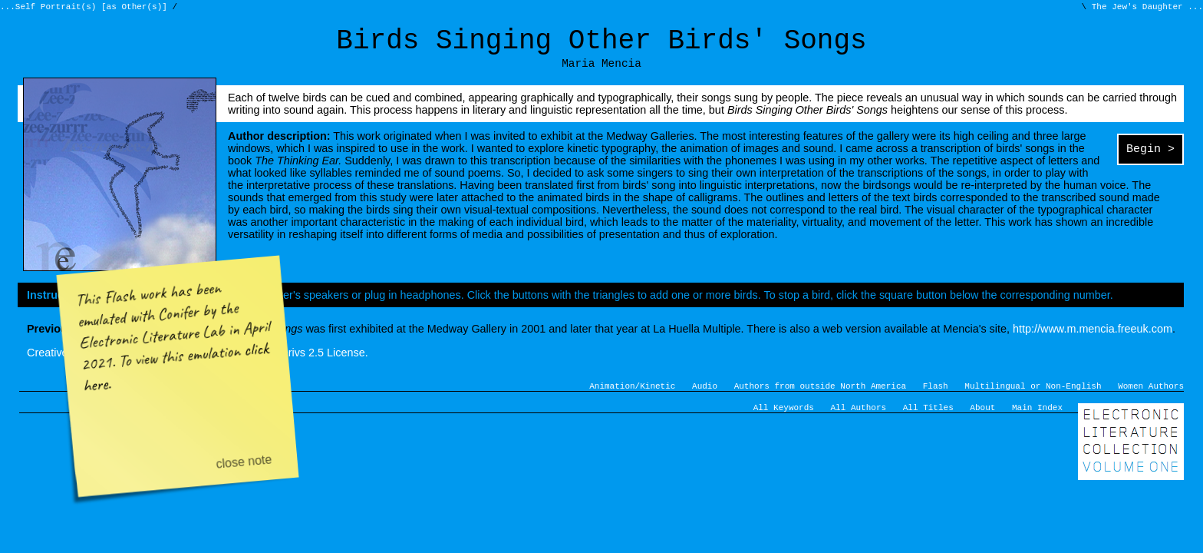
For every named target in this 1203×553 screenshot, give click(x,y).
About (982, 422)
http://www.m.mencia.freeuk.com (1092, 339)
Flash (935, 398)
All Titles (928, 422)
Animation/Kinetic (632, 398)
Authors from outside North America (820, 398)
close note (244, 461)
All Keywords (783, 422)
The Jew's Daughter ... (1144, 8)
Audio (704, 398)
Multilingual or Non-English (1032, 398)
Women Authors (1151, 398)
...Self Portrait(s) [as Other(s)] (86, 8)
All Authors (859, 422)
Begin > (1150, 161)
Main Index (1037, 422)
